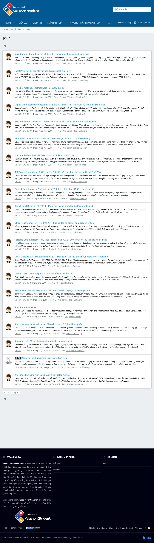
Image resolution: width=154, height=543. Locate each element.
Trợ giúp (138, 528)
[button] (14, 22)
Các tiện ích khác (79, 63)
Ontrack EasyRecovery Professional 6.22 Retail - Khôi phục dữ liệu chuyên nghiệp (55, 189)
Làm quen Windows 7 (75, 350)
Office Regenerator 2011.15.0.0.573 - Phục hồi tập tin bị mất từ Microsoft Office (54, 223)
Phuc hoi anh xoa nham (26, 307)
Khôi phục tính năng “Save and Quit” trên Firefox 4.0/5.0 (43, 375)
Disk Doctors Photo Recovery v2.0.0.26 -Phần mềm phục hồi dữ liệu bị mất (52, 54)
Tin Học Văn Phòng (80, 80)
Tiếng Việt (16, 528)
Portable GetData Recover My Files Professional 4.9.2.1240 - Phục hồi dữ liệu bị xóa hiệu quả (61, 239)
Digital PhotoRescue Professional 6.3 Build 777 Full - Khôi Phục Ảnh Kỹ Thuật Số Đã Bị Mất (60, 104)
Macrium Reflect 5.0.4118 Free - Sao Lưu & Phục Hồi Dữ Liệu (45, 155)
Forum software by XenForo (27, 538)
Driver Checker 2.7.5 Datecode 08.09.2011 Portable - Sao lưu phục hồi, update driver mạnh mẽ (62, 256)
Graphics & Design (80, 148)
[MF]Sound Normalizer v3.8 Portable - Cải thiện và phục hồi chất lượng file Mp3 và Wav (58, 172)
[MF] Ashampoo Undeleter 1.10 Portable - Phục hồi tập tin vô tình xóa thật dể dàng (56, 121)
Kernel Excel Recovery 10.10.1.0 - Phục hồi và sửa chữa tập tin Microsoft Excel (54, 206)
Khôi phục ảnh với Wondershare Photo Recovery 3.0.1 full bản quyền (49, 324)
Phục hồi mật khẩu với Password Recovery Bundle (40, 88)
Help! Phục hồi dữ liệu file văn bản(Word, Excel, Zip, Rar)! (43, 71)
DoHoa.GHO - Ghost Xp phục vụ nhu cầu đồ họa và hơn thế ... (45, 273)
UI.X (6, 528)
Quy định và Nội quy (105, 528)
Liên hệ (56, 469)
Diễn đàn (57, 463)
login (105, 463)
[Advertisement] (77, 426)
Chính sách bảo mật (125, 528)
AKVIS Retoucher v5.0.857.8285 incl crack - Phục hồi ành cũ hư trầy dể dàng (53, 138)
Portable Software (79, 131)
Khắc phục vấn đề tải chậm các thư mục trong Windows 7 (43, 341)
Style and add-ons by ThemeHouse (68, 538)
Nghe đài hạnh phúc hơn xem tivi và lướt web (41, 358)
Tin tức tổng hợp (83, 367)
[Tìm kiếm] (132, 9)
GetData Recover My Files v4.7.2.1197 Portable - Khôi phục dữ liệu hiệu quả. (53, 290)
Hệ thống (70, 283)
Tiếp (15, 392)
